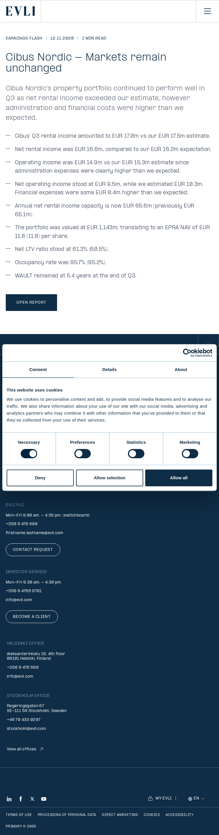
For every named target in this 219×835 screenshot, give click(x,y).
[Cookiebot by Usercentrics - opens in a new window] (187, 352)
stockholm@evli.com (26, 729)
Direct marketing (120, 815)
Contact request (33, 550)
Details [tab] (109, 369)
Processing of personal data (67, 815)
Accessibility (180, 815)
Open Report (31, 303)
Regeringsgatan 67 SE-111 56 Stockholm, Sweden (37, 708)
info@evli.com (19, 600)
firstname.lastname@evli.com (34, 533)
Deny (40, 477)
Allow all (179, 477)
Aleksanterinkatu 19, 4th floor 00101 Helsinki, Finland (36, 656)
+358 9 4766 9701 (24, 591)
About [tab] (181, 369)
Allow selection (109, 477)
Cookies (152, 815)
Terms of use (19, 815)
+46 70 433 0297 (23, 720)
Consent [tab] (38, 369)
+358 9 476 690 (21, 524)
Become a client (32, 617)
